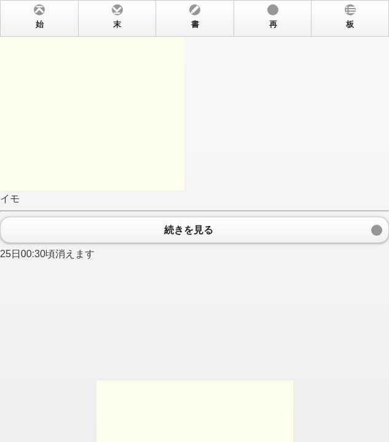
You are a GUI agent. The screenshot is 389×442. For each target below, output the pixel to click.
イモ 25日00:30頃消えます (194, 221)
